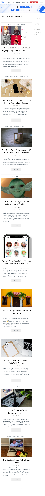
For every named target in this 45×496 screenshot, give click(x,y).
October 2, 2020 (16, 212)
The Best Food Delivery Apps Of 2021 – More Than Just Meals (16, 153)
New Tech (16, 76)
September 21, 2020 (16, 271)
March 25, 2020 (16, 470)
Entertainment (12, 24)
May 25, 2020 (16, 321)
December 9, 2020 (16, 105)
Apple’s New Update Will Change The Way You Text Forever (16, 266)
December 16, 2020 (16, 55)
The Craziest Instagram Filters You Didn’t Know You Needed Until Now (16, 207)
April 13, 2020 (16, 371)
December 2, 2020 (16, 158)
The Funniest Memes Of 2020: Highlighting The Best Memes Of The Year (16, 50)
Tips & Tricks (20, 292)
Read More (17, 71)
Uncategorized (21, 24)
